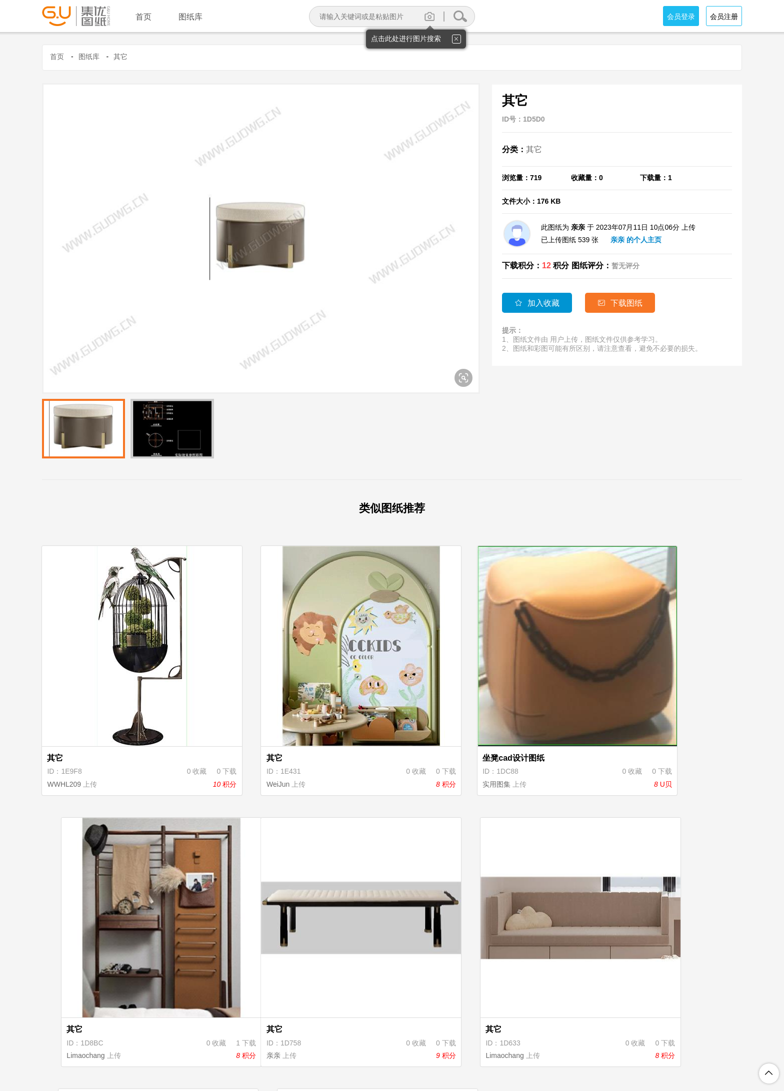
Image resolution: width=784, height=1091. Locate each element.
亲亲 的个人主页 (636, 240)
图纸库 (89, 57)
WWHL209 (65, 743)
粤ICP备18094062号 (533, 1056)
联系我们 (528, 1040)
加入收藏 (537, 303)
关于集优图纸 (261, 1040)
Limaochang (608, 743)
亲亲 (55, 973)
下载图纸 (622, 303)
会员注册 (724, 17)
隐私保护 (350, 1040)
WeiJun (240, 743)
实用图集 (422, 743)
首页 (57, 57)
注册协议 (310, 1040)
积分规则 (392, 1040)
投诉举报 (488, 1040)
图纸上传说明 (439, 1040)
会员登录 (681, 17)
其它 (121, 57)
